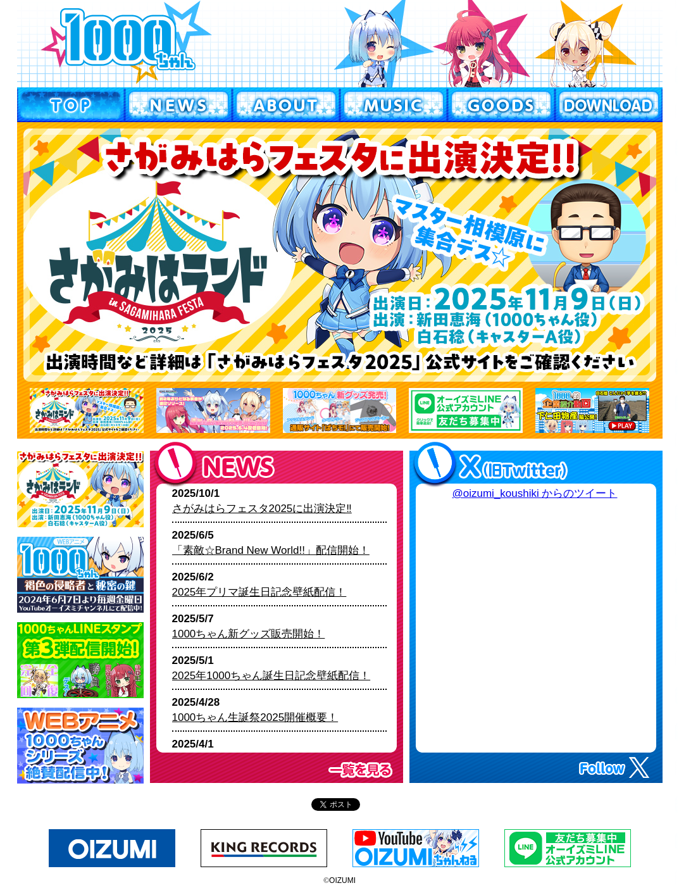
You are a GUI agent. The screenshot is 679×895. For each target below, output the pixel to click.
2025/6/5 (271, 542)
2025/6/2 (259, 584)
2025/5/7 (248, 626)
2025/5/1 (271, 668)
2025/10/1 (262, 501)
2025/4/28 (255, 709)
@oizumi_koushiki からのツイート (535, 493)
